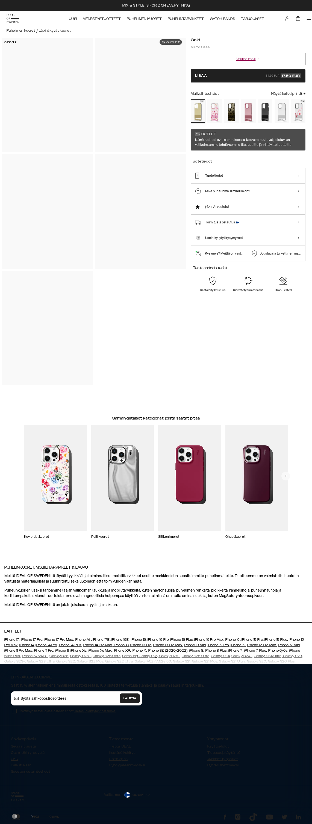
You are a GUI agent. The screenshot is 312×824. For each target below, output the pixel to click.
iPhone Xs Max (100, 650)
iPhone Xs (78, 650)
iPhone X (139, 650)
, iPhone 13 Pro (140, 645)
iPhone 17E (101, 640)
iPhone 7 (235, 650)
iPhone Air (83, 640)
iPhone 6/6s (277, 650)
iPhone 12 (238, 645)
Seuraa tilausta (23, 746)
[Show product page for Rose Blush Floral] (214, 111)
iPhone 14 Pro (46, 645)
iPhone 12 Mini (289, 645)
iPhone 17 (11, 640)
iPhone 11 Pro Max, (18, 650)
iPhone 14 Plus (70, 645)
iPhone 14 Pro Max (97, 645)
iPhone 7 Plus (255, 650)
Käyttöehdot (218, 746)
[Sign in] (287, 18)
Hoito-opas (118, 759)
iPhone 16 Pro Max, (209, 640)
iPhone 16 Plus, (182, 640)
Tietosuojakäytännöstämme (95, 711)
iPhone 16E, (120, 640)
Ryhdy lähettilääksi (223, 765)
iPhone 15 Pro (252, 640)
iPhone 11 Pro (44, 650)
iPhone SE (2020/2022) (167, 650)
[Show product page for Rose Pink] (248, 111)
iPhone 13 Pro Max (167, 645)
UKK (14, 759)
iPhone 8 (196, 650)
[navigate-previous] (285, 476)
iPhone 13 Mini (195, 645)
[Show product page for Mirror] (282, 111)
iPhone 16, (138, 640)
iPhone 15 (232, 640)
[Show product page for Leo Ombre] (231, 111)
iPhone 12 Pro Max (261, 645)
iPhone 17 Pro (31, 640)
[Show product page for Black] (265, 111)
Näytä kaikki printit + (288, 94)
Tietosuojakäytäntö (223, 753)
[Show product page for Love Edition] (298, 111)
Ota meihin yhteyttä (28, 753)
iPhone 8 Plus (216, 650)
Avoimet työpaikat (222, 759)
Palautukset (21, 765)
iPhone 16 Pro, (158, 640)
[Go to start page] (13, 18)
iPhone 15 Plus (275, 640)
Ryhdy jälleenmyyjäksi (127, 765)
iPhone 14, (27, 645)
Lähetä (130, 698)
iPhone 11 (62, 650)
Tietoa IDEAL (120, 746)
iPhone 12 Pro (218, 645)
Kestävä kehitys (122, 753)
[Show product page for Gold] (198, 111)
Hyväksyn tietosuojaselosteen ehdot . (67, 711)
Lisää (248, 75)
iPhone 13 (121, 645)
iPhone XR (122, 650)
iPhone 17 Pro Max (58, 640)
